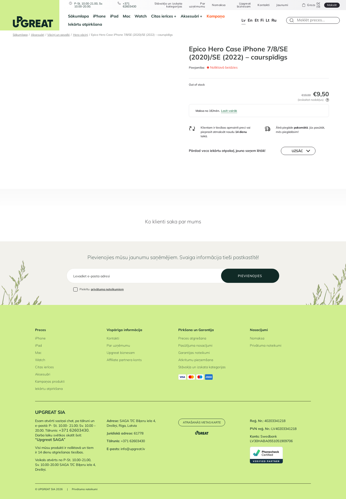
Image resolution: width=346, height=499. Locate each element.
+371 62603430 (129, 5)
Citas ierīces (162, 16)
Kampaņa (216, 16)
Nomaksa (218, 5)
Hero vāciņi (80, 34)
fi (262, 20)
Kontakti (264, 5)
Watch (141, 16)
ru (274, 20)
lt (267, 20)
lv (243, 20)
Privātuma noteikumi (265, 345)
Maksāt (332, 5)
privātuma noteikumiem (107, 289)
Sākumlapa (78, 16)
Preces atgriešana (192, 338)
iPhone (99, 16)
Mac (126, 16)
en (250, 20)
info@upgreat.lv (133, 449)
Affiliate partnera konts (124, 360)
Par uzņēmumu (197, 5)
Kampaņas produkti (50, 381)
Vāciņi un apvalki (58, 34)
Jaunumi (282, 5)
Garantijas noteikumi (194, 352)
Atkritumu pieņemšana (195, 360)
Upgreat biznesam (244, 5)
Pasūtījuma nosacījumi (195, 345)
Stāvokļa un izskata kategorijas (168, 5)
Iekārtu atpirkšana (85, 24)
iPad (114, 16)
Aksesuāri (190, 16)
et (257, 20)
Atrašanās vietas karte (202, 422)
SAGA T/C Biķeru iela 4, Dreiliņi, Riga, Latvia (131, 423)
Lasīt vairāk (229, 111)
